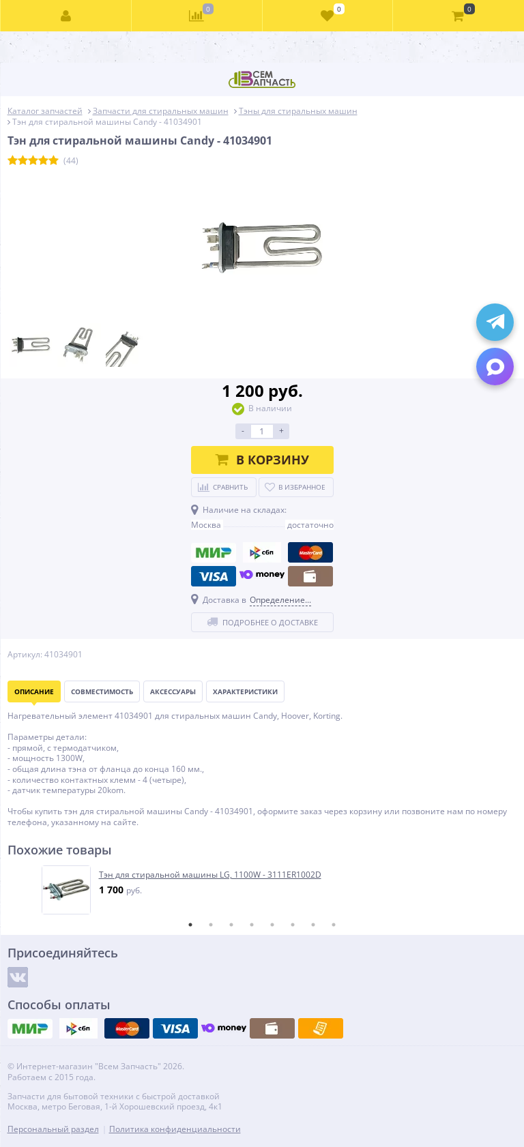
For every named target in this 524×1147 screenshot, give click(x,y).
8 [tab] (333, 925)
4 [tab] (252, 925)
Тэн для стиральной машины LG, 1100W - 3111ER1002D (210, 874)
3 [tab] (231, 925)
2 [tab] (211, 925)
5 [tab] (272, 925)
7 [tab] (313, 925)
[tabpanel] (263, 889)
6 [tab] (293, 925)
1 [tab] (190, 925)
